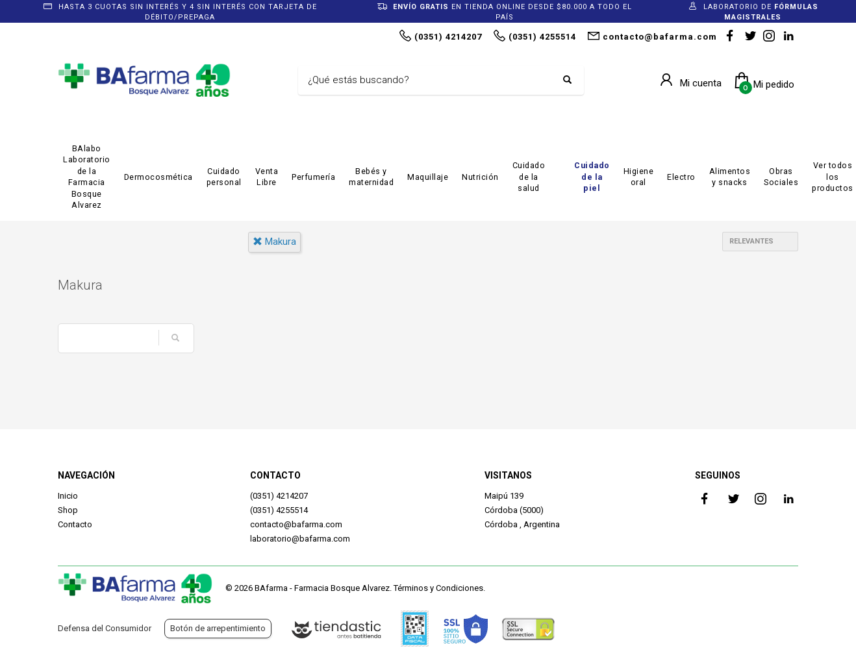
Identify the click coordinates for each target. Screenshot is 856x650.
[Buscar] (431, 80)
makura (274, 241)
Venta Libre (267, 177)
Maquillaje (427, 177)
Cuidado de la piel (592, 176)
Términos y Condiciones (438, 588)
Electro (681, 177)
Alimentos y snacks (730, 177)
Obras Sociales (781, 177)
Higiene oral (638, 177)
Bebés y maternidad (371, 177)
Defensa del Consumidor (104, 628)
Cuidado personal (224, 177)
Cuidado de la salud (529, 176)
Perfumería (313, 177)
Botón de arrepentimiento (218, 628)
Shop (68, 510)
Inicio (68, 496)
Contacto (75, 524)
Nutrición (480, 177)
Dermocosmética (158, 177)
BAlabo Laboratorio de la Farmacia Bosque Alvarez (86, 177)
